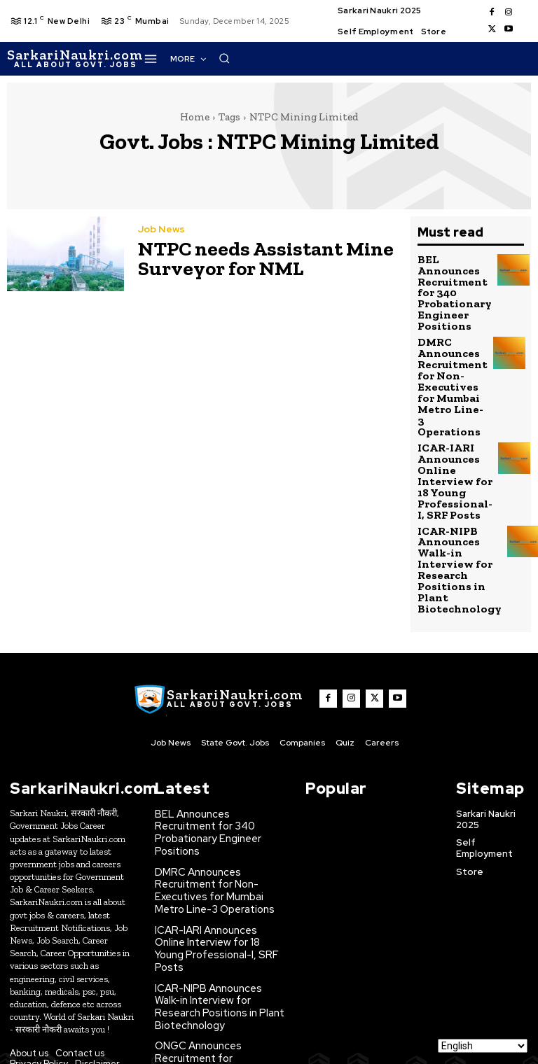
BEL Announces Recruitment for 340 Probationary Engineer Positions (217, 756)
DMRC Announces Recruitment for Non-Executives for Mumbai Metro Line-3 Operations (451, 362)
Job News (161, 232)
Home (194, 117)
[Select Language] (482, 1046)
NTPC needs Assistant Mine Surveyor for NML (247, 257)
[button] (451, 58)
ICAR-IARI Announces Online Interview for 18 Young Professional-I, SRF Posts (450, 436)
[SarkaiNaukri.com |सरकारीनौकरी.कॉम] (75, 58)
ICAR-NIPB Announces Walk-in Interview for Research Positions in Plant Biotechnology (453, 511)
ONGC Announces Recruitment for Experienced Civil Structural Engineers (218, 945)
